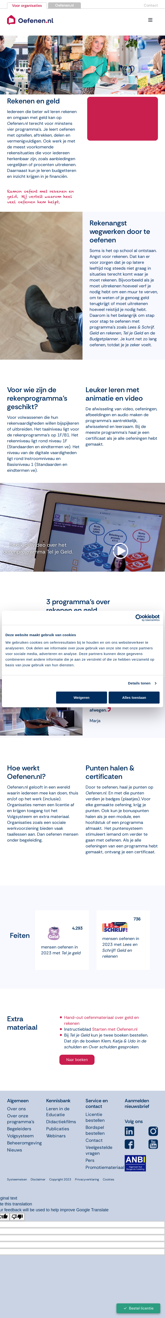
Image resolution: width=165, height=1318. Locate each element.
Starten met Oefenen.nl (114, 1029)
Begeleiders (19, 1129)
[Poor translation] (17, 1217)
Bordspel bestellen (95, 1130)
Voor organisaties (27, 5)
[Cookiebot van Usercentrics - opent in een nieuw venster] (139, 617)
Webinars (56, 1136)
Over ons (16, 1109)
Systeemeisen (17, 1179)
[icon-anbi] (135, 1157)
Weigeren (81, 698)
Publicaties (57, 1129)
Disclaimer (38, 1179)
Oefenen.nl (64, 5)
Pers (90, 1160)
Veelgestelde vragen (99, 1150)
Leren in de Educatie (58, 1112)
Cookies (108, 1179)
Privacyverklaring (87, 1179)
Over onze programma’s (20, 1119)
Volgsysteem (20, 1136)
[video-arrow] (120, 545)
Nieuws (14, 1150)
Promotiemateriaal (105, 1167)
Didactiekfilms (61, 1122)
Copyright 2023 (60, 1179)
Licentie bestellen (95, 1117)
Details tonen (139, 683)
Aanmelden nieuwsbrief (137, 1103)
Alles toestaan (134, 698)
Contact (151, 5)
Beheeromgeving (24, 1143)
